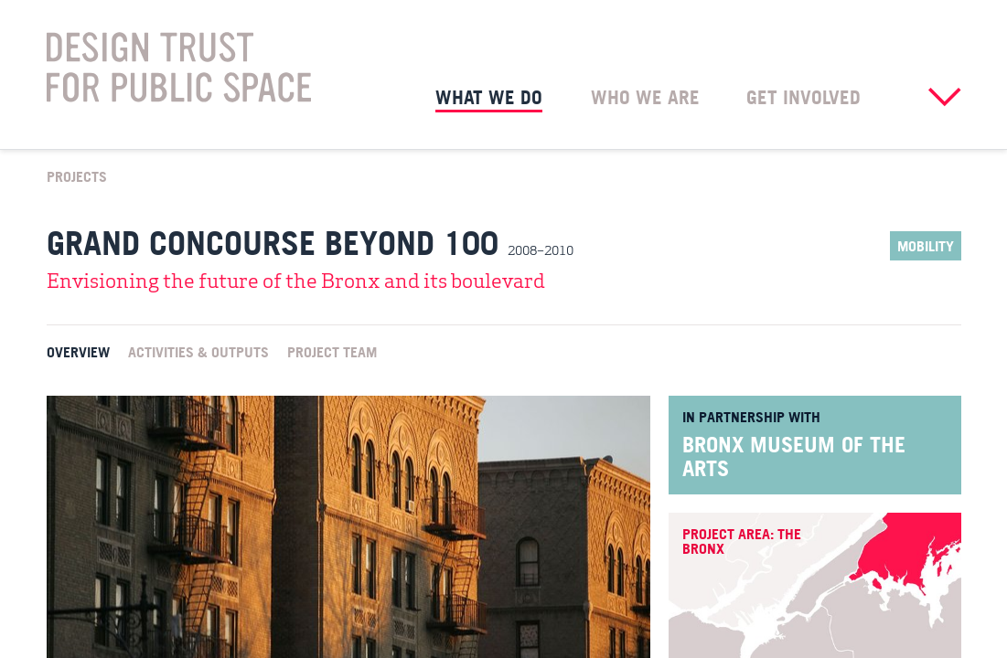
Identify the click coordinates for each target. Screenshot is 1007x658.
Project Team (332, 351)
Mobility (925, 246)
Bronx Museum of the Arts (793, 456)
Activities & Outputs (198, 351)
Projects (77, 175)
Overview (78, 351)
